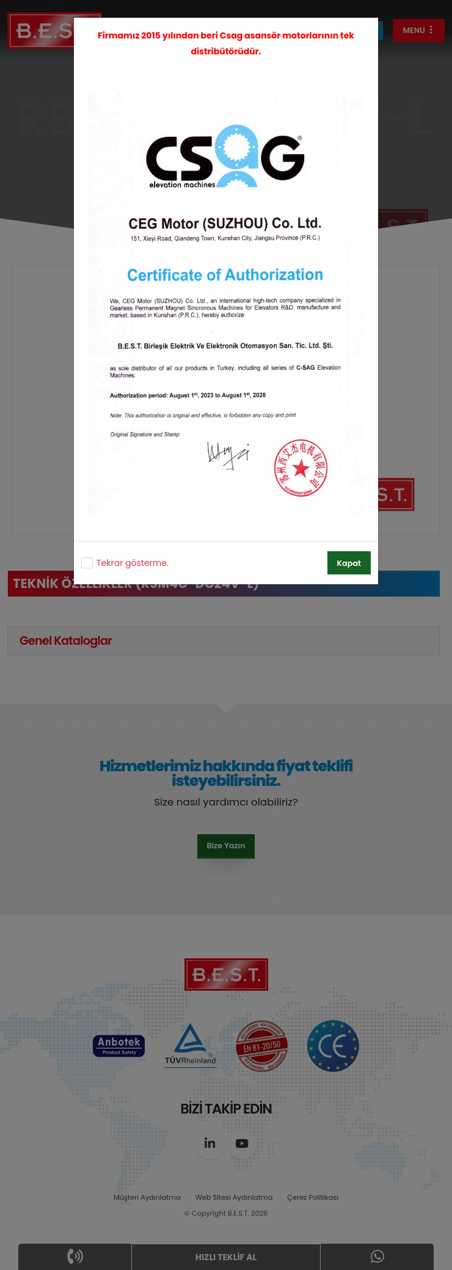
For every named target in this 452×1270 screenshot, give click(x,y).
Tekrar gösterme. (133, 563)
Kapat (349, 563)
